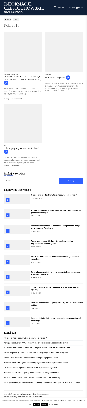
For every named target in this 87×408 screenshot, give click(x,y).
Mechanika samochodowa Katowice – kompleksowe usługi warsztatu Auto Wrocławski (37, 348)
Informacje (7, 74)
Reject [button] (44, 404)
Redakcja (6, 99)
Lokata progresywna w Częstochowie (22, 148)
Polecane (15, 74)
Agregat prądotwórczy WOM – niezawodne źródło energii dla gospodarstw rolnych (36, 343)
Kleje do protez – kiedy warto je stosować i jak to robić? (54, 195)
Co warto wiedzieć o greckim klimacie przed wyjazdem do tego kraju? (31, 368)
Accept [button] (36, 404)
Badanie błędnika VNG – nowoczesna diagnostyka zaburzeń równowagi (32, 377)
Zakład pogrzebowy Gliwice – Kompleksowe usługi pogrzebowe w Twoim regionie (36, 353)
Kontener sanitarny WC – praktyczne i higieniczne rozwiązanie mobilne (31, 373)
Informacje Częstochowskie (24, 6)
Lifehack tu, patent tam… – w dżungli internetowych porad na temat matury (23, 78)
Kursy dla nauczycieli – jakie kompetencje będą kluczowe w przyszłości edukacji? (36, 363)
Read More (53, 404)
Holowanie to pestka (55, 77)
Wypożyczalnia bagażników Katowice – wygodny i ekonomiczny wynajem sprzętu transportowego (42, 382)
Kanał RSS (10, 332)
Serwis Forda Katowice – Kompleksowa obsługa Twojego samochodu (31, 358)
